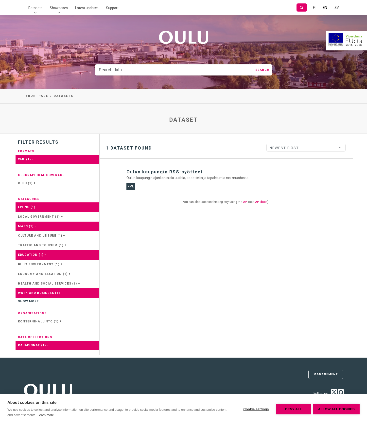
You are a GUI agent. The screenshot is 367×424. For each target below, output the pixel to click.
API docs (261, 202)
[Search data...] (174, 70)
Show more (28, 301)
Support (112, 8)
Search (262, 70)
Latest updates (87, 8)
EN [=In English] (325, 8)
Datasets (35, 8)
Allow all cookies (336, 409)
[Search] (302, 7)
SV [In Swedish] (336, 8)
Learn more (45, 415)
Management (326, 374)
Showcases (59, 8)
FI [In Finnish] (314, 8)
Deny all (293, 409)
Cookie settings (256, 409)
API (245, 202)
